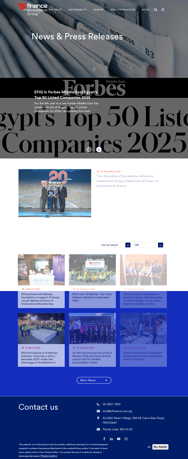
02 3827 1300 (110, 404)
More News (94, 379)
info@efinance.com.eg (116, 411)
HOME (27, 9)
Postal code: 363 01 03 (116, 429)
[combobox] (131, 243)
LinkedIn (110, 439)
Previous (89, 149)
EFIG (39, 9)
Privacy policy (49, 455)
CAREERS (98, 9)
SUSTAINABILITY (77, 9)
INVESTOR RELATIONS (122, 9)
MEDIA (145, 9)
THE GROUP (55, 9)
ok (148, 446)
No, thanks (160, 446)
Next (99, 149)
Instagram (124, 439)
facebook (102, 439)
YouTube (117, 439)
